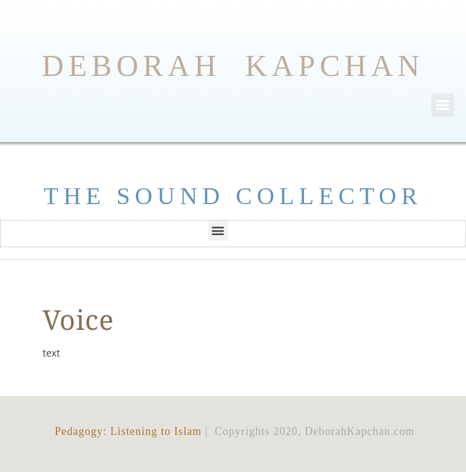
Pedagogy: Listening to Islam (127, 431)
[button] (442, 105)
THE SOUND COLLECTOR (233, 196)
